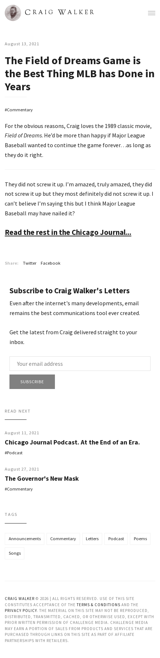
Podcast (15, 452)
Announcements (25, 538)
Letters (92, 538)
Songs (15, 553)
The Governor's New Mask (42, 479)
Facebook (50, 263)
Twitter (29, 263)
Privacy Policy (21, 610)
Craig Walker (20, 598)
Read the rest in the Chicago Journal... (68, 232)
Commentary (20, 109)
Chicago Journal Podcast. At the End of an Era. (72, 442)
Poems (140, 538)
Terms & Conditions (98, 604)
